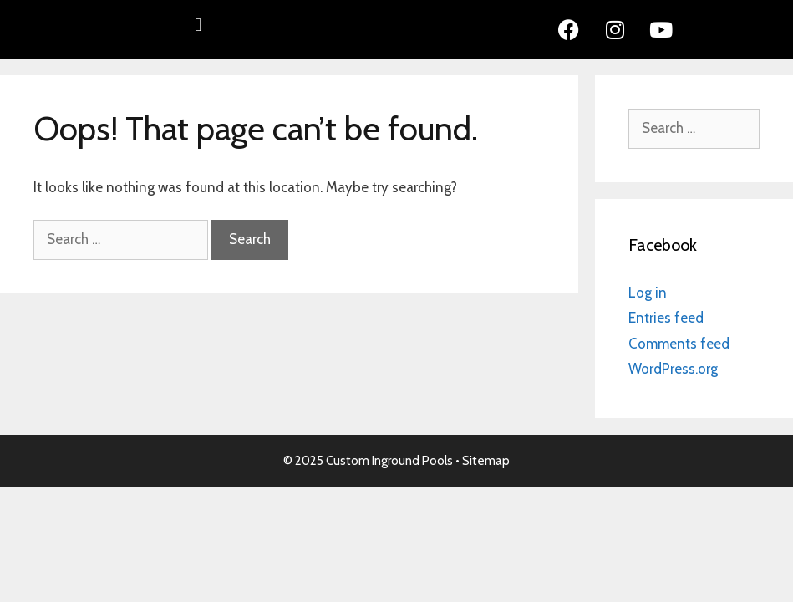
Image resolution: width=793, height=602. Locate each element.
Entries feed (666, 317)
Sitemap (486, 460)
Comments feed (678, 343)
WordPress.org (673, 368)
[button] (198, 25)
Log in (647, 292)
